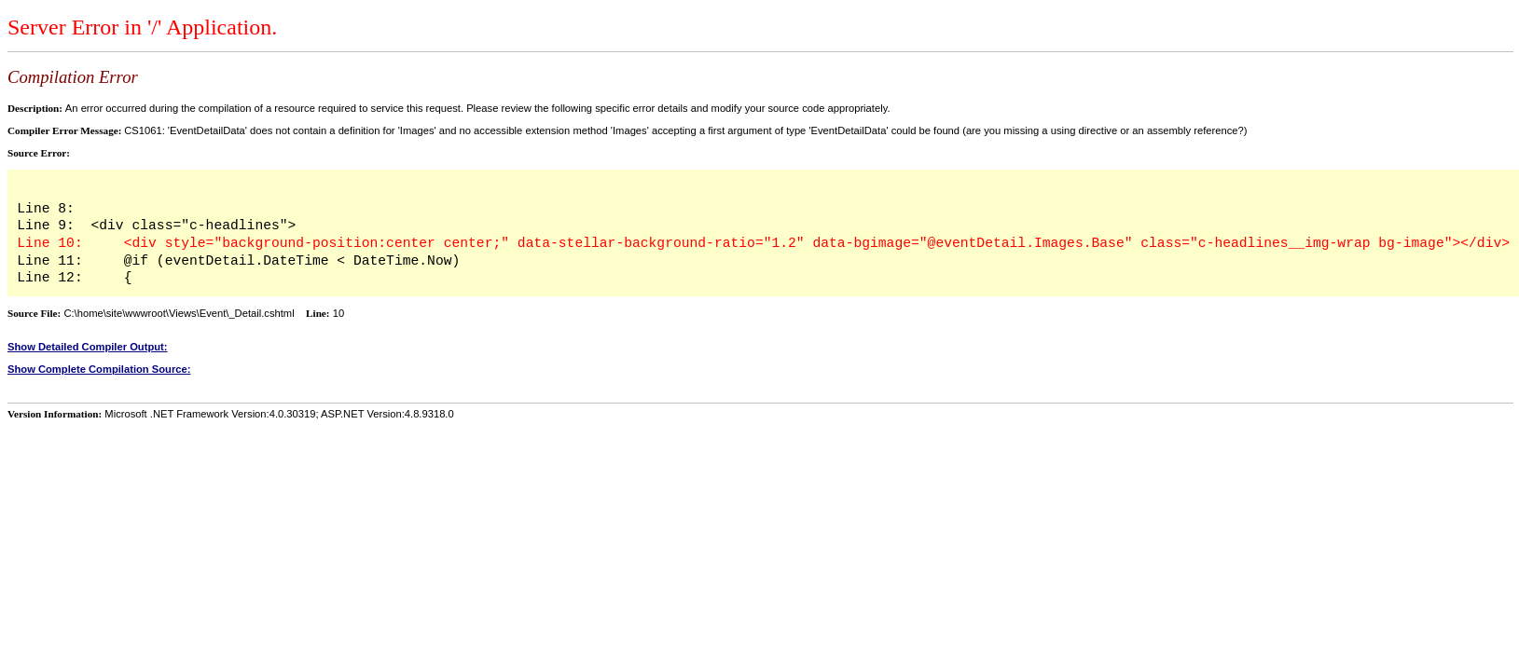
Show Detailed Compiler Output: (87, 346)
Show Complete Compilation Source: (98, 369)
